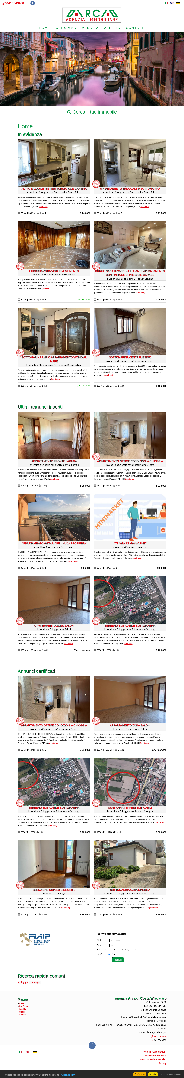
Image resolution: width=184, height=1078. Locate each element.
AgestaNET (159, 1052)
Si (101, 954)
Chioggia (23, 982)
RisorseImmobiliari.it (155, 1055)
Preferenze (140, 1074)
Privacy (162, 1063)
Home (44, 28)
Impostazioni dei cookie (152, 1059)
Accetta (152, 1074)
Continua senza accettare (171, 1074)
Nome (100, 940)
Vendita (90, 28)
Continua (43, 206)
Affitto (112, 28)
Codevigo (35, 982)
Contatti (135, 28)
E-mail (100, 945)
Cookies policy (68, 1074)
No (113, 954)
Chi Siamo (66, 28)
